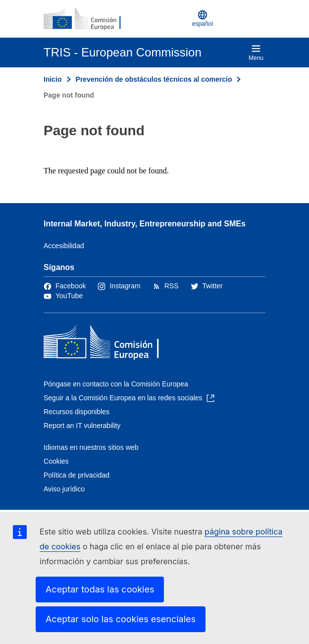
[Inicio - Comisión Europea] (92, 19)
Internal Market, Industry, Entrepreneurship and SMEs (145, 223)
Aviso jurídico (64, 489)
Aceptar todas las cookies (100, 589)
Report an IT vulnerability (82, 425)
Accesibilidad (64, 246)
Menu (256, 52)
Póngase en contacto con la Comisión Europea (116, 384)
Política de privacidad (76, 475)
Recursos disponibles (76, 412)
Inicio (53, 79)
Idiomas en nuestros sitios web (91, 447)
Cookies (56, 461)
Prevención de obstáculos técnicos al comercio (154, 79)
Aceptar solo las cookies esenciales (121, 619)
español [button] (202, 18)
